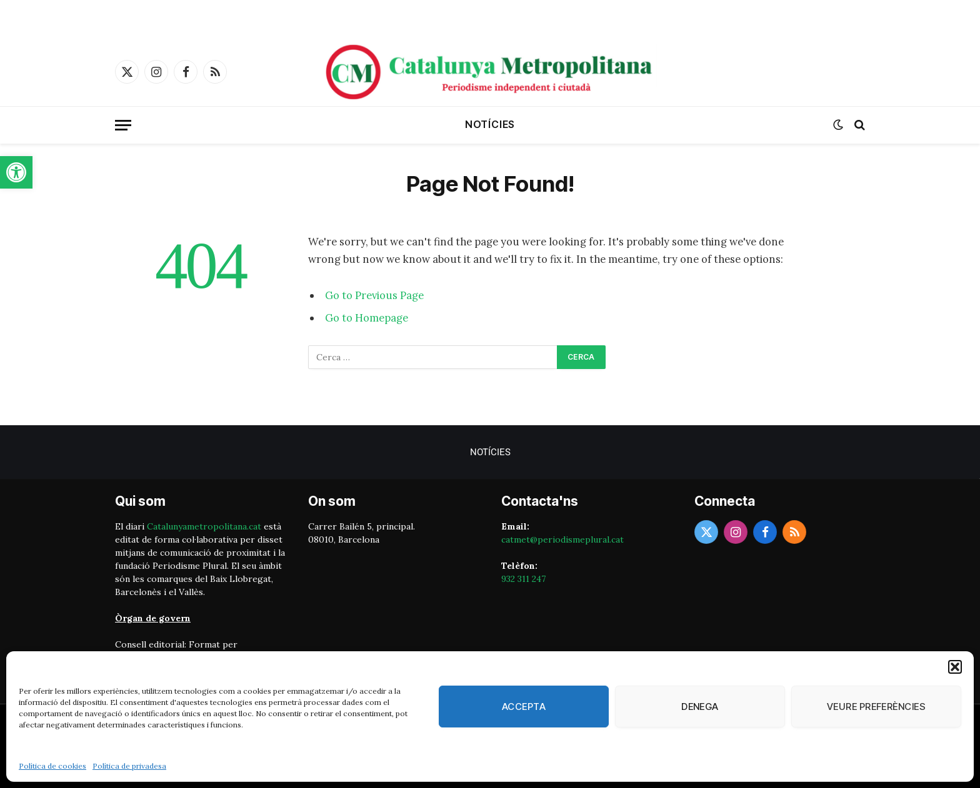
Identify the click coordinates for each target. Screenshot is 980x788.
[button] (16, 172)
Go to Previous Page (374, 295)
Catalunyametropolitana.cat (204, 526)
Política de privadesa (129, 766)
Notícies (490, 124)
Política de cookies (52, 766)
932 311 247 (523, 578)
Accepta (524, 706)
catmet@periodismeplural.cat (562, 539)
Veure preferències (876, 706)
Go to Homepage (366, 318)
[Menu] (123, 125)
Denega (700, 706)
